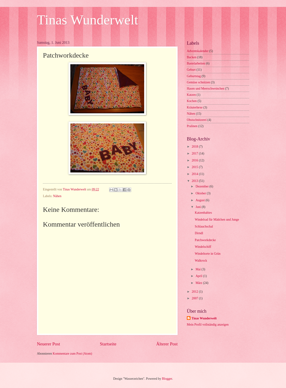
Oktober (201, 193)
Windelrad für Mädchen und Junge (217, 219)
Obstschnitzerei (197, 120)
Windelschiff (203, 246)
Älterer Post (167, 343)
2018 (195, 146)
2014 (195, 174)
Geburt (191, 69)
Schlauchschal (204, 226)
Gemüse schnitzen (198, 82)
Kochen (192, 101)
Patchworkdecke (205, 240)
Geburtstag (194, 76)
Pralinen (192, 126)
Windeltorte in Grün (207, 253)
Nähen (57, 196)
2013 (195, 181)
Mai (199, 269)
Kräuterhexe (195, 107)
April (199, 276)
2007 (195, 298)
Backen (191, 57)
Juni (199, 207)
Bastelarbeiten (196, 63)
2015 (195, 167)
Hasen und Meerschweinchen (205, 88)
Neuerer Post (48, 343)
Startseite (108, 343)
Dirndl (199, 233)
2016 (195, 160)
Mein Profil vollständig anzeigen (208, 324)
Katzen (191, 94)
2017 (195, 153)
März (199, 283)
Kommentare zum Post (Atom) (72, 353)
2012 (195, 291)
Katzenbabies (203, 212)
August (201, 200)
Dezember (202, 186)
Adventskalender (197, 51)
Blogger (167, 378)
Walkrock (201, 260)
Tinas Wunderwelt (87, 19)
